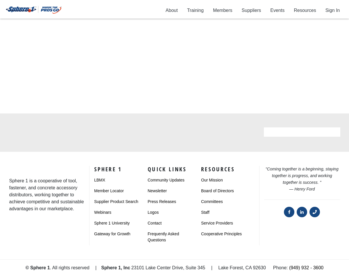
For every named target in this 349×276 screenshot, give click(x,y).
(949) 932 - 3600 (306, 267)
